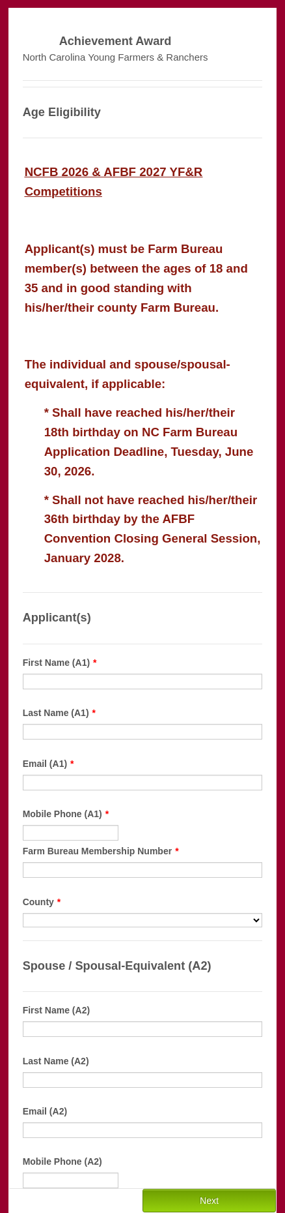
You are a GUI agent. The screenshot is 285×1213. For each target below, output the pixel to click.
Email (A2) (45, 1111)
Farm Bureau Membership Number (101, 851)
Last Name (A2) (56, 1061)
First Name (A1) (60, 662)
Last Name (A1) (59, 713)
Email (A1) (48, 763)
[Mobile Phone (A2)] (71, 1180)
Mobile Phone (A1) (66, 814)
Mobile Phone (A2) (62, 1161)
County (42, 902)
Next (209, 1200)
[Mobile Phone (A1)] (71, 833)
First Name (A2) (56, 1010)
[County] (143, 920)
